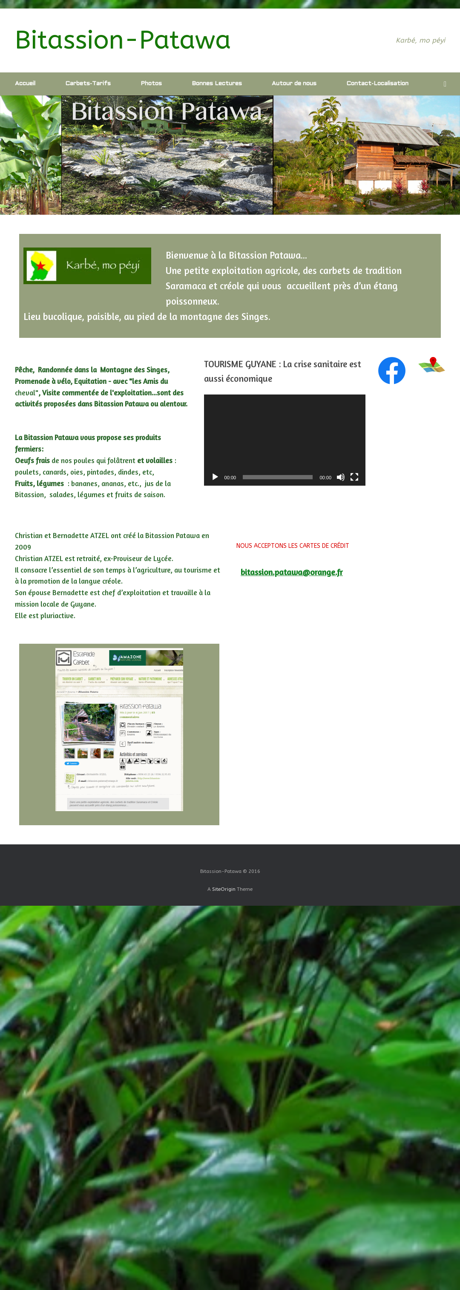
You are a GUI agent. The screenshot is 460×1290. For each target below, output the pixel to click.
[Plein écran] (354, 477)
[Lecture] (215, 477)
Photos (151, 83)
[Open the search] (447, 83)
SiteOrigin (224, 889)
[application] (284, 439)
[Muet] (340, 477)
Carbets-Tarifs (88, 83)
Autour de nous (294, 83)
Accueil (25, 83)
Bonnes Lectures (217, 83)
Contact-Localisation (377, 83)
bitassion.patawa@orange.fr (292, 572)
